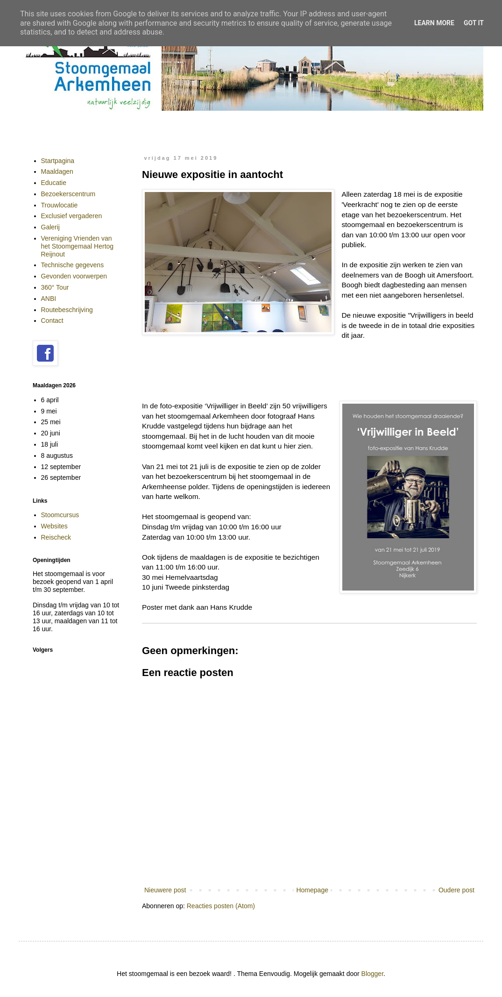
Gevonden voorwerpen (74, 276)
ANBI (49, 298)
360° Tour (55, 287)
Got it (474, 23)
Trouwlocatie (59, 205)
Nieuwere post (165, 890)
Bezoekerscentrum (68, 194)
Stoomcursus (60, 515)
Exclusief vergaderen (71, 216)
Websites (54, 526)
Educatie (53, 182)
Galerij (50, 227)
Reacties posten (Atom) (221, 906)
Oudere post (456, 890)
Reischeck (56, 537)
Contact (52, 320)
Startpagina (58, 160)
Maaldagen (57, 171)
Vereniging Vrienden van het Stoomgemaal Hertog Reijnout (77, 246)
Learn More (434, 23)
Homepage (312, 890)
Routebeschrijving (67, 309)
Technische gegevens (72, 265)
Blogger (372, 973)
